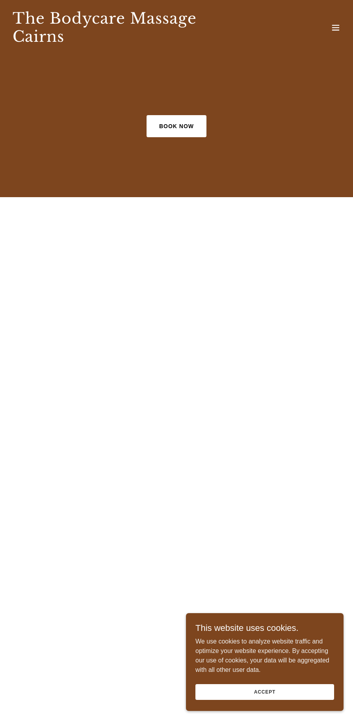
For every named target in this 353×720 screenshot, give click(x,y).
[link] (126, 39)
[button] (336, 27)
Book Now (176, 126)
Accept (264, 691)
